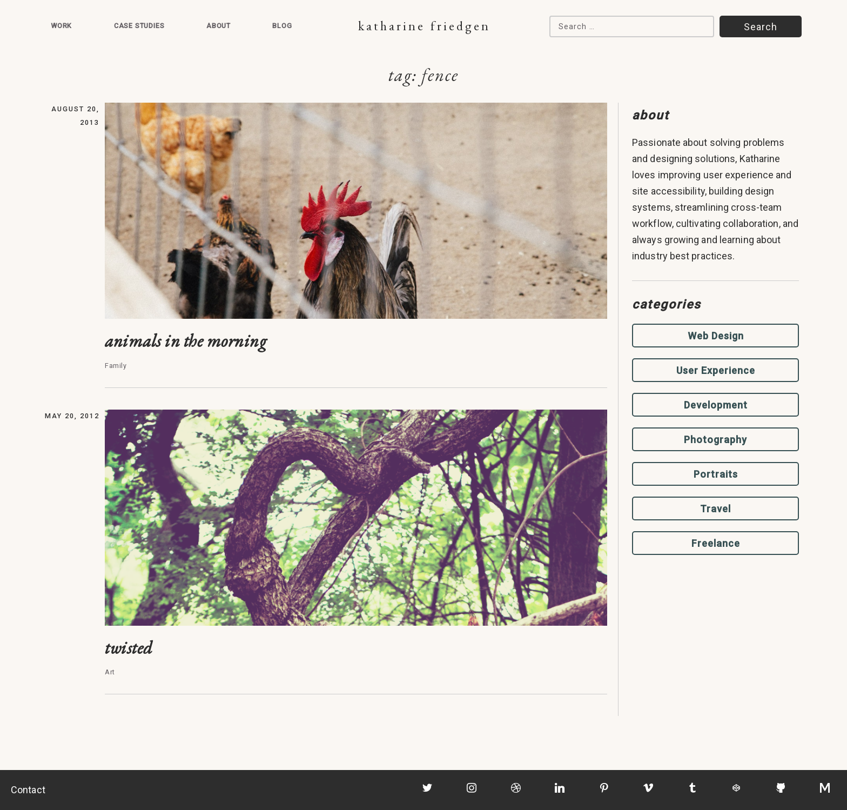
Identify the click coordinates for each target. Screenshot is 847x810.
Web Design (716, 336)
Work (61, 26)
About (218, 26)
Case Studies (139, 26)
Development (716, 405)
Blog (282, 26)
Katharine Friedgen (424, 25)
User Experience (715, 370)
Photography (715, 439)
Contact (28, 789)
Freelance (715, 543)
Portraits (716, 474)
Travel (715, 508)
